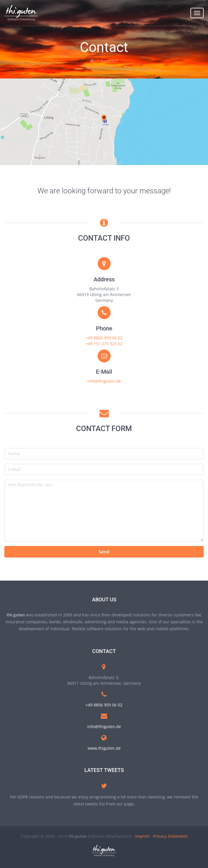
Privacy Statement (170, 836)
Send (104, 552)
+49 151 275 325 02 (104, 343)
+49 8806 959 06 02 (104, 338)
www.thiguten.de (104, 748)
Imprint (142, 836)
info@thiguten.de (104, 381)
